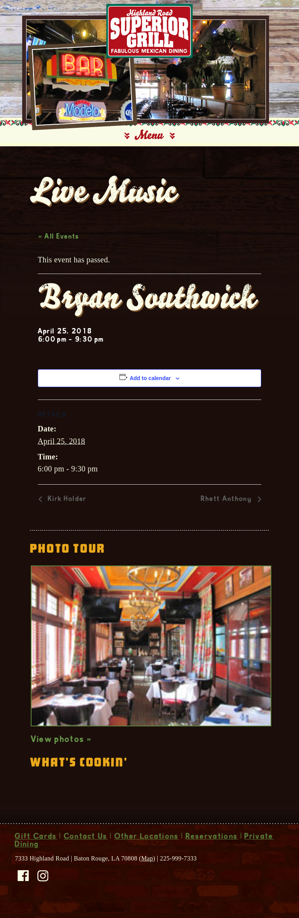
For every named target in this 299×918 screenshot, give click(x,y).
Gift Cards (36, 842)
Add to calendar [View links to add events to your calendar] (150, 383)
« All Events (59, 242)
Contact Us (86, 842)
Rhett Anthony (227, 505)
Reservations (212, 842)
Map (147, 863)
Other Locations (146, 842)
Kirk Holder (66, 505)
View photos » (61, 745)
